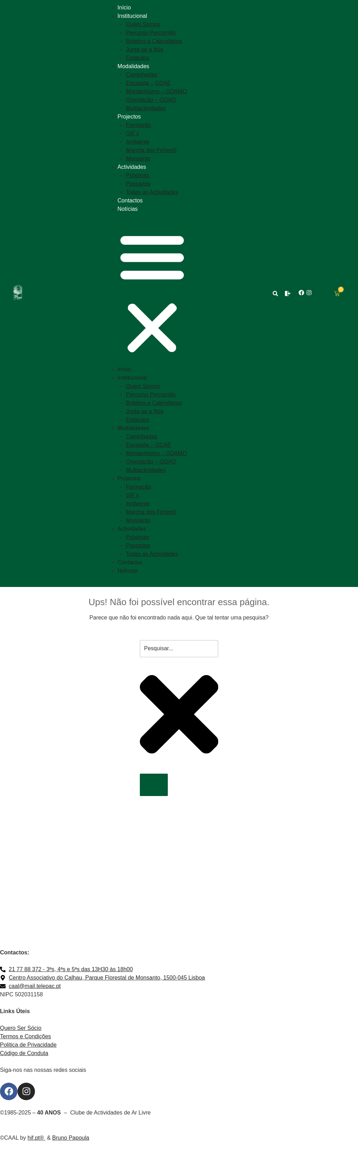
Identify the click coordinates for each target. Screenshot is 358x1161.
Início (124, 7)
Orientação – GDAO (151, 100)
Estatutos (137, 58)
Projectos (129, 117)
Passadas (138, 184)
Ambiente (138, 142)
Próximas (137, 175)
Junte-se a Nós (145, 49)
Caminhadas (141, 75)
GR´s (132, 133)
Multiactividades (146, 108)
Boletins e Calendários (154, 41)
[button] (152, 293)
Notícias (127, 209)
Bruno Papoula (70, 1138)
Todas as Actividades (152, 192)
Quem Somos (143, 24)
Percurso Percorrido (151, 33)
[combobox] (179, 648)
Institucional (132, 16)
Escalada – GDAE (148, 83)
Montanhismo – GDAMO (156, 91)
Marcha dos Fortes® (151, 150)
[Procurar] (154, 785)
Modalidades (133, 66)
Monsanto (138, 159)
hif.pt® (36, 1138)
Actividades (131, 167)
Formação (138, 125)
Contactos (130, 200)
